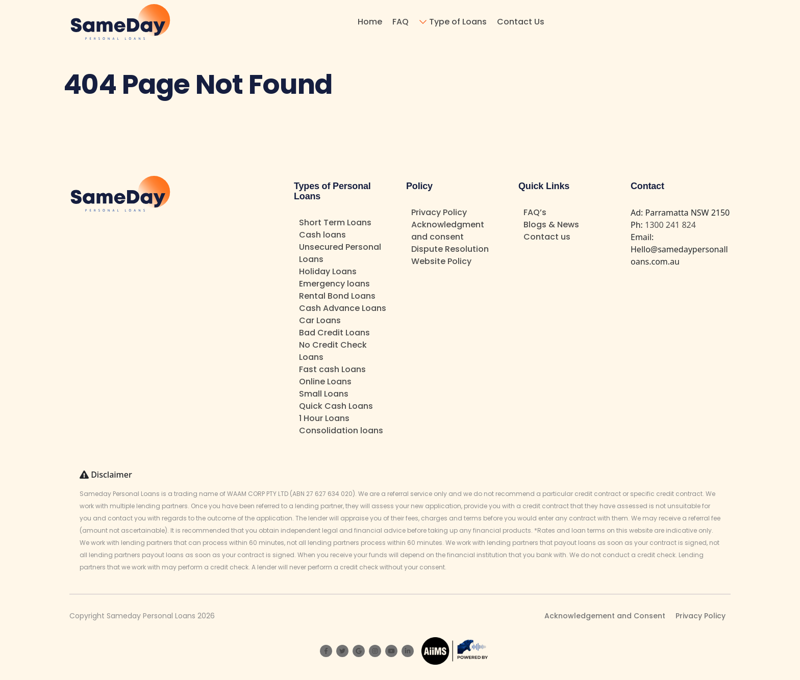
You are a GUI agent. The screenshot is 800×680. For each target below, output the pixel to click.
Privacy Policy (439, 212)
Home (370, 22)
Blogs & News (551, 224)
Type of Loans (458, 22)
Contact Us (520, 22)
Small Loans (323, 394)
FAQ (400, 22)
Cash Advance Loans (342, 308)
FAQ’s (534, 212)
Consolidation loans (341, 430)
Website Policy (441, 261)
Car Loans (320, 320)
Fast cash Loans (332, 369)
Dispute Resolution (450, 249)
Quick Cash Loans (336, 406)
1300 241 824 (670, 224)
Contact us (546, 237)
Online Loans (325, 381)
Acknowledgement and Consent (604, 616)
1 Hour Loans (324, 418)
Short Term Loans (335, 222)
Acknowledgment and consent (447, 231)
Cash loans (322, 235)
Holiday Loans (328, 271)
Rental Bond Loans (337, 296)
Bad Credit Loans (334, 332)
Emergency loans (334, 284)
